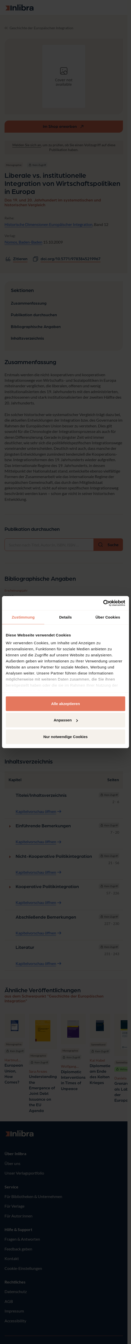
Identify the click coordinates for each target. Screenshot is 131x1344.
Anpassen (66, 720)
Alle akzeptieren (65, 703)
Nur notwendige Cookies (65, 736)
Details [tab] (65, 617)
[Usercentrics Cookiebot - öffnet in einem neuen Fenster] (103, 603)
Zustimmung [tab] (23, 617)
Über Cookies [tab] (107, 617)
